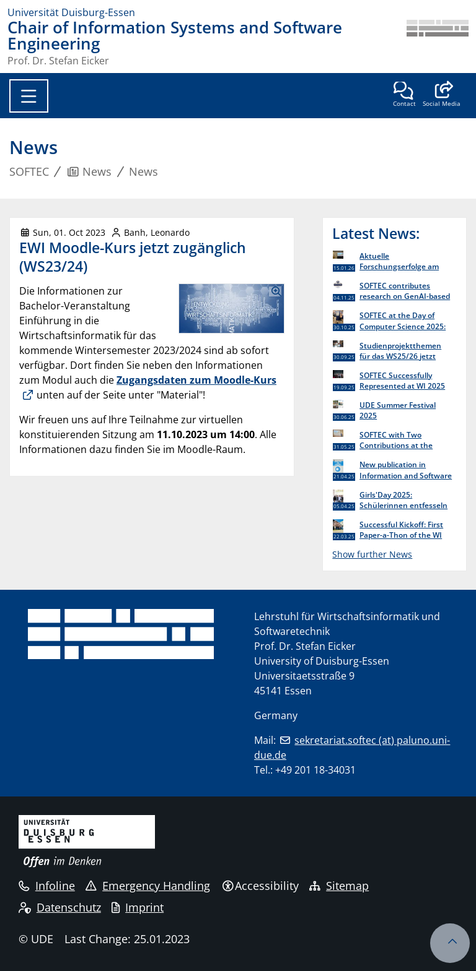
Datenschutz (60, 907)
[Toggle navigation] (28, 96)
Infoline (47, 885)
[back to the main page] (438, 43)
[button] (442, 95)
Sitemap (339, 885)
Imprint (138, 907)
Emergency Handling (148, 885)
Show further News (372, 554)
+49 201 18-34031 (315, 770)
